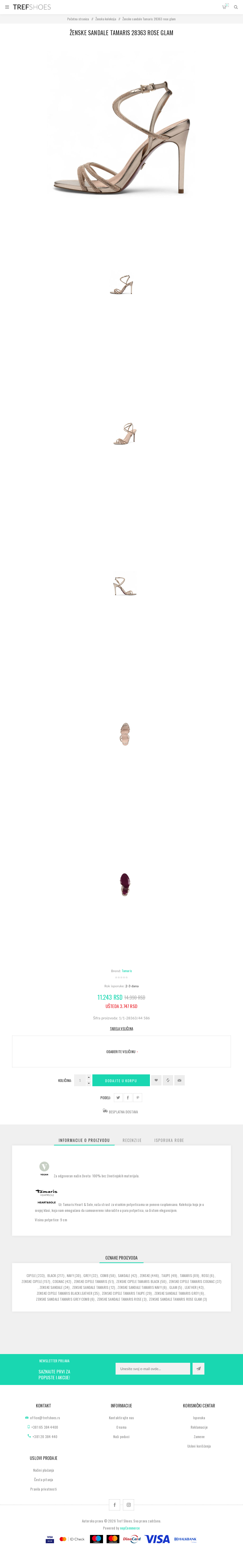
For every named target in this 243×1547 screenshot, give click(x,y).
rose (205, 1275)
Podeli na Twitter (118, 1097)
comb (104, 1275)
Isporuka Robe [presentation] (169, 1140)
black (51, 1275)
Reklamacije (199, 1427)
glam (173, 1287)
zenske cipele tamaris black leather (64, 1293)
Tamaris (127, 970)
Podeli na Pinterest (137, 1097)
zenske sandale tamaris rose (119, 1299)
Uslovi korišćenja (199, 1446)
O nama (121, 1427)
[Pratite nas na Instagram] (128, 1504)
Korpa (227, 5)
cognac (58, 1281)
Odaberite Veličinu (121, 1051)
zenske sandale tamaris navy (139, 1287)
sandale (124, 1275)
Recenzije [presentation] (132, 1140)
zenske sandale (51, 1287)
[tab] (84, 1140)
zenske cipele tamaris (90, 1281)
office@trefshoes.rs (45, 1417)
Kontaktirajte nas (121, 1417)
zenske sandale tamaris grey (176, 1293)
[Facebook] (114, 1504)
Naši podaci (121, 1436)
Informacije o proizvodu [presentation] (84, 1140)
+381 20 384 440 (44, 1436)
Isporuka (199, 1417)
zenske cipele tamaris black (137, 1281)
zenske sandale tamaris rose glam (175, 1299)
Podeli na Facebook (128, 1097)
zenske (145, 1275)
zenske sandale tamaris (90, 1287)
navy (70, 1275)
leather (191, 1287)
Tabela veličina (121, 1028)
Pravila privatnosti (43, 1488)
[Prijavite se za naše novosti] (153, 1369)
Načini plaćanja (43, 1470)
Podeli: (105, 1097)
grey (87, 1275)
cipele (31, 1275)
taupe (165, 1275)
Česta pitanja (43, 1479)
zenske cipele (32, 1281)
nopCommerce (130, 1527)
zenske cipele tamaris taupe (123, 1293)
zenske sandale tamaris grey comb (62, 1299)
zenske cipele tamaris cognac (192, 1281)
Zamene (199, 1436)
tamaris (186, 1275)
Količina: (65, 1080)
